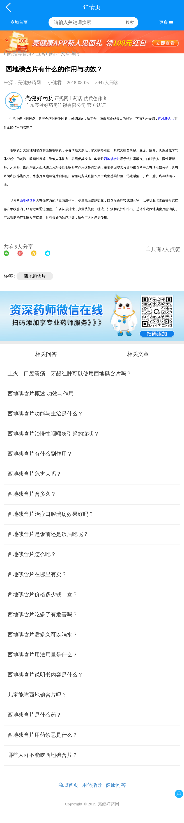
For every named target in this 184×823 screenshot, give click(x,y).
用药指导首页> (19, 53)
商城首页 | (69, 785)
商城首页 (19, 22)
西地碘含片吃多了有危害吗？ (43, 614)
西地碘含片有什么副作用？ (40, 454)
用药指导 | (93, 785)
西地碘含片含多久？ (32, 494)
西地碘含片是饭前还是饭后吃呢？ (48, 534)
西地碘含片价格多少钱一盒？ (43, 594)
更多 (163, 22)
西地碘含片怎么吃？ (32, 554)
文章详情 (70, 53)
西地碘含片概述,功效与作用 (41, 393)
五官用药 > (47, 53)
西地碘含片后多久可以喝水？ (43, 634)
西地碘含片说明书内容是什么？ (45, 675)
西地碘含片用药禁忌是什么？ (43, 735)
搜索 (130, 22)
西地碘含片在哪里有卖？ (37, 574)
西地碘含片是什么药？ (34, 715)
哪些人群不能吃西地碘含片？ (43, 755)
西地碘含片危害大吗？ (34, 474)
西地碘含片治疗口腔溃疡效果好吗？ (51, 514)
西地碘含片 (166, 118)
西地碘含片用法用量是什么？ (43, 655)
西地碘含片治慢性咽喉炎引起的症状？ (53, 434)
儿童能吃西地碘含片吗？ (37, 695)
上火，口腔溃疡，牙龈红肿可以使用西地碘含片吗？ (70, 373)
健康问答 (116, 785)
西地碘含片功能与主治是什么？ (45, 414)
